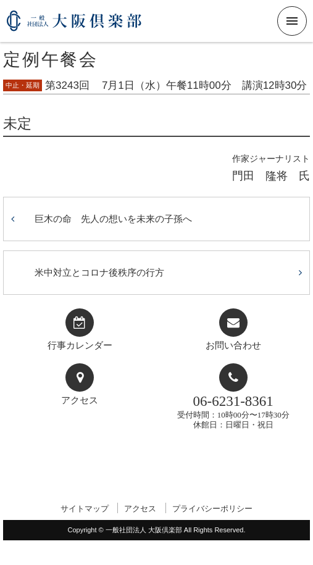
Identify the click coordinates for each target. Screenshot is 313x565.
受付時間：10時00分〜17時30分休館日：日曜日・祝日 (233, 411)
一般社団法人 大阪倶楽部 (74, 25)
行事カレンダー (80, 345)
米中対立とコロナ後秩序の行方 (99, 272)
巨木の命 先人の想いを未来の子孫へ (113, 218)
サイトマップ (85, 508)
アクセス (79, 400)
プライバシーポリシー (212, 508)
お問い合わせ (233, 345)
